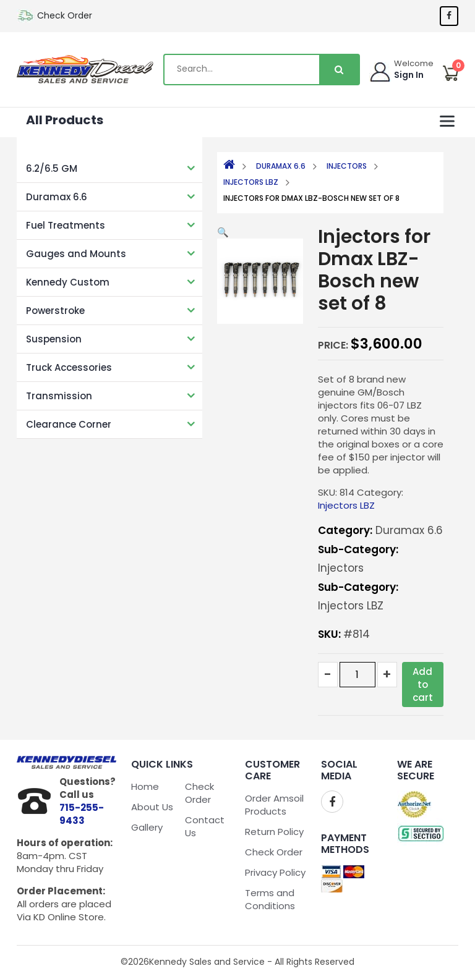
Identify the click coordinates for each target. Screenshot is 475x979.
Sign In (409, 75)
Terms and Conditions (270, 899)
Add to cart (423, 684)
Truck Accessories (69, 367)
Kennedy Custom (67, 282)
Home (145, 786)
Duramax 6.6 (56, 196)
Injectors (347, 166)
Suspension (54, 339)
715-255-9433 (81, 814)
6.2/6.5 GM (51, 168)
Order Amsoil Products (274, 805)
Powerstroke (55, 310)
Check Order (64, 15)
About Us (152, 806)
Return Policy (274, 831)
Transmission (59, 395)
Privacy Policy (275, 872)
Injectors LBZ (250, 182)
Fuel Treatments (65, 225)
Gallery (147, 827)
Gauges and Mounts (76, 253)
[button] (223, 232)
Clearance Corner (68, 424)
